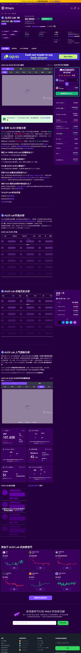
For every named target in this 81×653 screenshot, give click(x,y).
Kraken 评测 (40, 640)
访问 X (23, 430)
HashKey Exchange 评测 (42, 647)
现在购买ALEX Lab (67, 93)
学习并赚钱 (3, 640)
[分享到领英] (67, 322)
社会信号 (34, 48)
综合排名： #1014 (5, 21)
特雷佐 (31, 148)
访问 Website (48, 449)
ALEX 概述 (5, 48)
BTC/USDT (4, 221)
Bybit (29, 219)
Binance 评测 (40, 643)
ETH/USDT (11, 221)
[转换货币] (66, 84)
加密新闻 (11, 196)
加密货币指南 (4, 647)
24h (56, 32)
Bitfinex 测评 (40, 650)
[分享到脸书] (63, 322)
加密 (6, 13)
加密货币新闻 (4, 650)
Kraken (46, 144)
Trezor (24, 186)
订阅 (67, 648)
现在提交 (43, 443)
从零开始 (3, 202)
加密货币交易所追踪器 (23, 146)
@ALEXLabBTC (8, 380)
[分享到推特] (59, 322)
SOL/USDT (25, 221)
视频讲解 (11, 199)
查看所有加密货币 (40, 598)
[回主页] (2, 13)
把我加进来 (63, 623)
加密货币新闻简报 (5, 645)
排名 (9, 13)
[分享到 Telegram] (71, 322)
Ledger (25, 148)
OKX (8, 146)
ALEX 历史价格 (24, 48)
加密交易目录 (19, 188)
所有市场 (14, 48)
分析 (14, 568)
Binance (3, 146)
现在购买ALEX (47, 19)
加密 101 (3, 643)
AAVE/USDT (32, 221)
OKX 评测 (39, 645)
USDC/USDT (18, 221)
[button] (64, 4)
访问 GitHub (22, 467)
